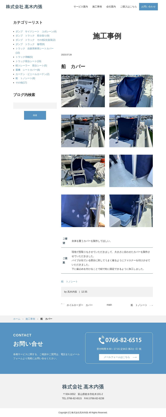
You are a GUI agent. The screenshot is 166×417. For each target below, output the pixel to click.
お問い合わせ (148, 6)
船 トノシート (69, 281)
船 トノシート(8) (25, 78)
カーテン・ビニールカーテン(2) (32, 74)
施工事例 (97, 6)
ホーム (16, 319)
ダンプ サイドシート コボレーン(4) (36, 31)
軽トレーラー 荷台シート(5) (31, 65)
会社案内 (111, 6)
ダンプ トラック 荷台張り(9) (32, 35)
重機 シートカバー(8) (28, 70)
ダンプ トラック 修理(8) (30, 44)
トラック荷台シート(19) (28, 61)
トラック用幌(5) (24, 57)
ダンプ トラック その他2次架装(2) (35, 40)
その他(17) (21, 82)
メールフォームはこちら (117, 357)
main (109, 305)
